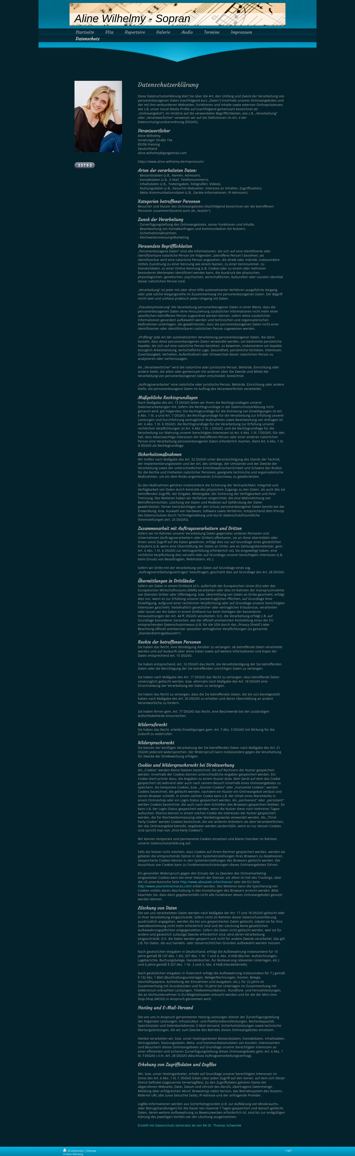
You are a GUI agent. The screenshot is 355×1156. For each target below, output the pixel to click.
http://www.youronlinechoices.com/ (165, 886)
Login (288, 1150)
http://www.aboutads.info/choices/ (206, 882)
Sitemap (91, 1150)
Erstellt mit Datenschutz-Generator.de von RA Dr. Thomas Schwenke (189, 1125)
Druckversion (73, 1150)
